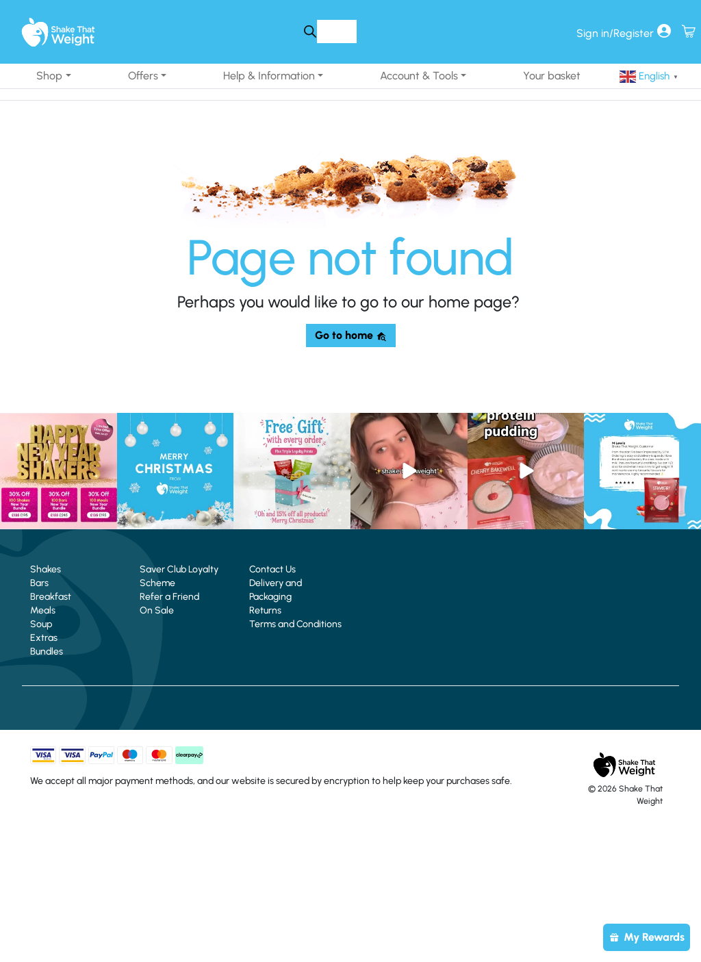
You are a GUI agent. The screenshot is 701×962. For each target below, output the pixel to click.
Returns (265, 610)
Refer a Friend (169, 597)
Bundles (46, 651)
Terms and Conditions (295, 624)
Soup (41, 624)
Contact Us (272, 569)
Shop (49, 75)
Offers (143, 75)
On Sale (157, 610)
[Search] (309, 31)
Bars (39, 583)
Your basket (552, 75)
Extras (44, 638)
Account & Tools (419, 75)
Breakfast (50, 597)
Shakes (45, 569)
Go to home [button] (351, 335)
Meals (42, 610)
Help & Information (269, 75)
